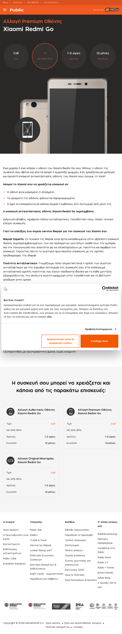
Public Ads (36, 530)
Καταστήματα (51, 3)
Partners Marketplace (105, 541)
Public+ (34, 535)
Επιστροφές (72, 545)
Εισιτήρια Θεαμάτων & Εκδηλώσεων (43, 567)
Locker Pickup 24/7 (41, 550)
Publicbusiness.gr (108, 534)
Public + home (106, 568)
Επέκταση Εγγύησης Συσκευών (42, 558)
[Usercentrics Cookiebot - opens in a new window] (104, 288)
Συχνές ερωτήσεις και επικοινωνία (78, 563)
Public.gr (17, 3)
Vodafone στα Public (106, 550)
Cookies (78, 627)
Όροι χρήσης (53, 623)
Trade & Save (38, 540)
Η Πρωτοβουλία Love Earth (15, 537)
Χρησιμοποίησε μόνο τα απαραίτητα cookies (60, 341)
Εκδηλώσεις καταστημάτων (12, 551)
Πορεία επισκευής (75, 556)
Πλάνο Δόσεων (74, 550)
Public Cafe (9, 559)
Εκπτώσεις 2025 (74, 570)
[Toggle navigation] (4, 9)
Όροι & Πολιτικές (75, 575)
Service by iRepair (40, 545)
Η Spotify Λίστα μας (107, 585)
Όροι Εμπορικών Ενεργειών (81, 580)
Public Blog (104, 578)
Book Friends (105, 573)
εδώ (49, 316)
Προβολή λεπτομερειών (98, 329)
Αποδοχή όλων (99, 341)
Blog (5, 3)
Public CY (103, 563)
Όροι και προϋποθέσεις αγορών (83, 623)
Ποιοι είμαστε (11, 530)
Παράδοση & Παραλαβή (79, 535)
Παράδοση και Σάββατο (44, 579)
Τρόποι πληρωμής (75, 540)
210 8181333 (33, 3)
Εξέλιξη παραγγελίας (77, 530)
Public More (104, 557)
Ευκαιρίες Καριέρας (14, 564)
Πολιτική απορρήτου (58, 627)
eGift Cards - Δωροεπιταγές (46, 574)
